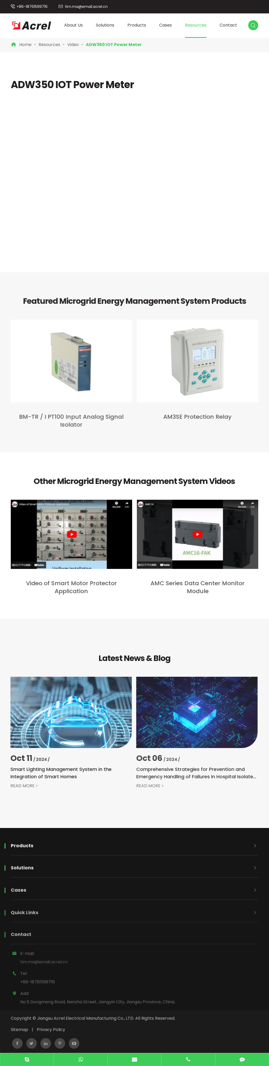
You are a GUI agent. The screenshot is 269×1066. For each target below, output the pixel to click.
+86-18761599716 (32, 6)
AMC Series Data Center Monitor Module (198, 587)
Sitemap (19, 1030)
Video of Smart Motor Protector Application (71, 587)
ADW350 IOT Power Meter (114, 45)
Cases (165, 25)
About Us (73, 25)
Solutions (105, 25)
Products (136, 25)
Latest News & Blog (134, 658)
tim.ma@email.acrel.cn (86, 6)
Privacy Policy (51, 1030)
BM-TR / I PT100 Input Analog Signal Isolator (67, 421)
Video (73, 45)
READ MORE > (19, 786)
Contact (228, 25)
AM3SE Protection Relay (193, 417)
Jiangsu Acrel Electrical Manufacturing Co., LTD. (85, 1018)
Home (25, 45)
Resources (195, 25)
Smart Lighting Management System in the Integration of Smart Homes (56, 773)
